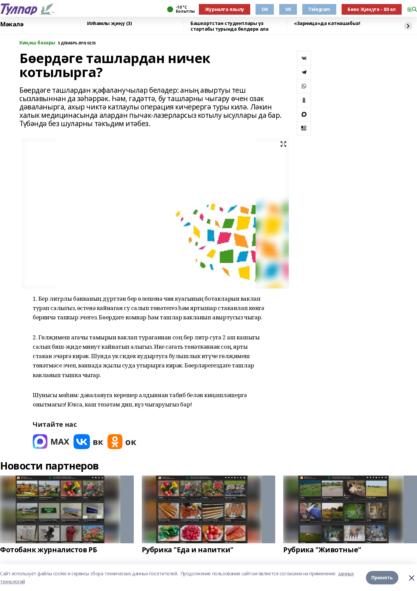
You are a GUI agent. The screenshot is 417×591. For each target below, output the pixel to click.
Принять (382, 577)
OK (265, 9)
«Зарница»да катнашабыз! (327, 23)
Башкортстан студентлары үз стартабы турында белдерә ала (229, 26)
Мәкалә (11, 24)
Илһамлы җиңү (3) (109, 23)
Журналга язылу (224, 9)
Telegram (319, 9)
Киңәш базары (37, 43)
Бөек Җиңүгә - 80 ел (372, 9)
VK (288, 9)
